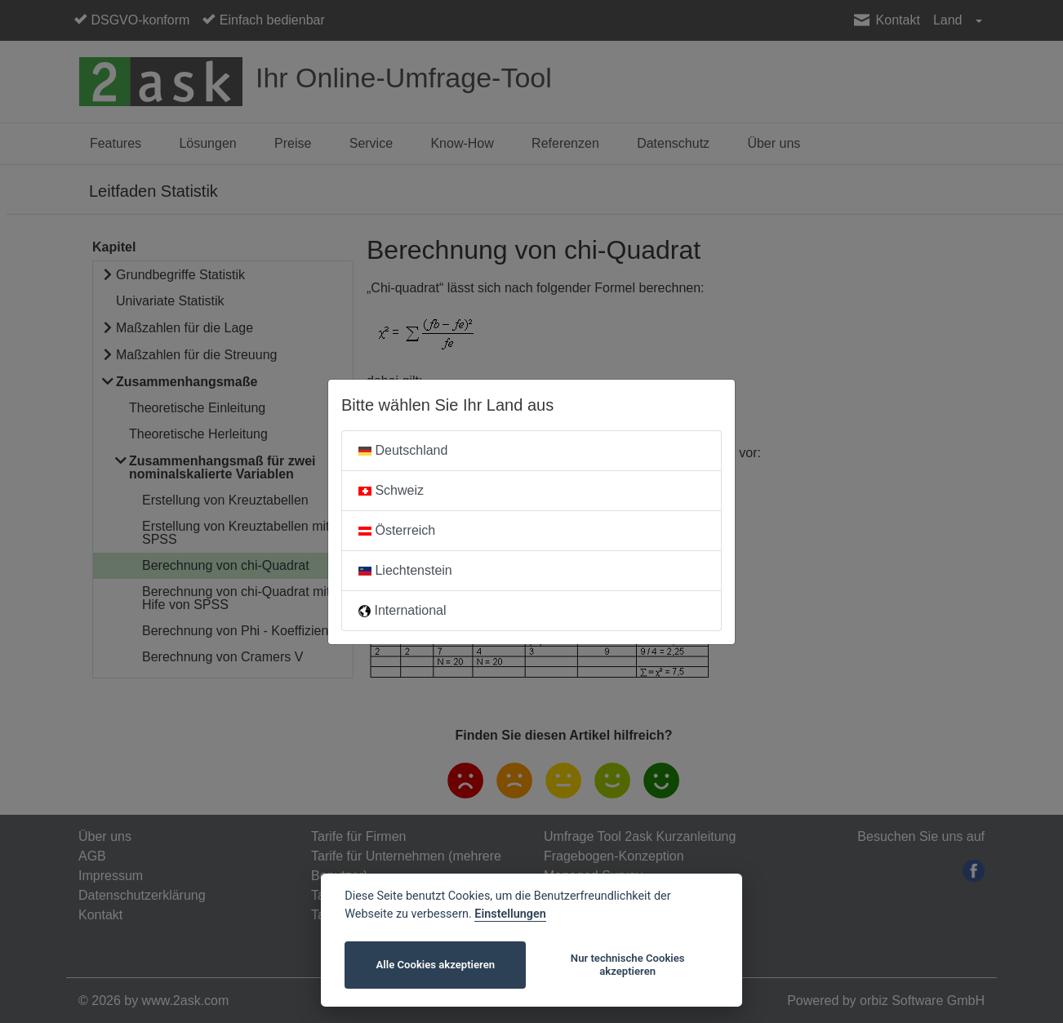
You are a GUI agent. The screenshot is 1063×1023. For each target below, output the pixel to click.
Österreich (396, 530)
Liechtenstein (405, 570)
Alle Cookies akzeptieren (435, 965)
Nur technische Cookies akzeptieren (628, 964)
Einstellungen (509, 914)
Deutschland (402, 450)
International (402, 610)
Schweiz (391, 490)
